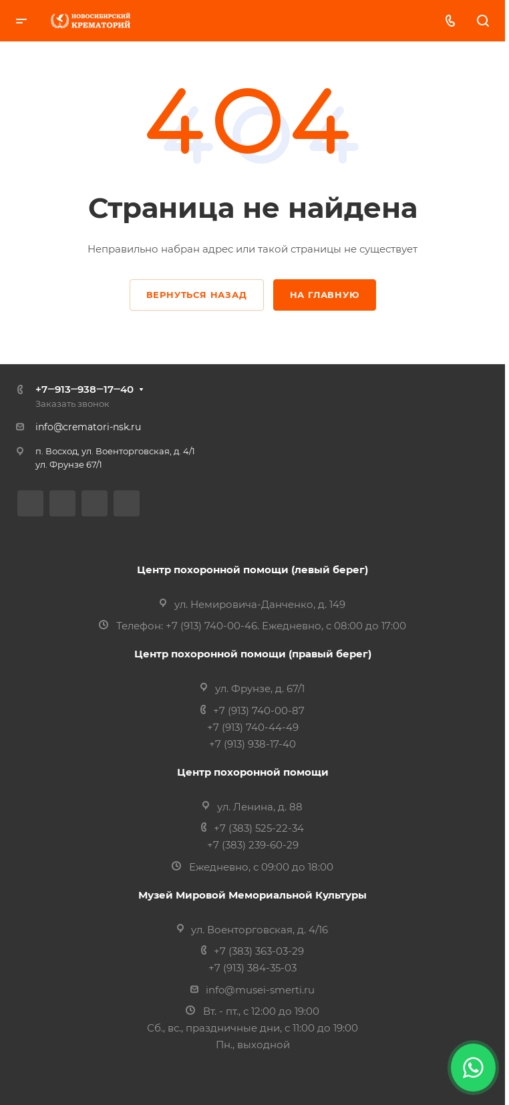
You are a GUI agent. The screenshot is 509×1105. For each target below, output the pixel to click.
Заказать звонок (72, 403)
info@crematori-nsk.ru (88, 427)
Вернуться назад (196, 294)
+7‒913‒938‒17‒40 (84, 389)
